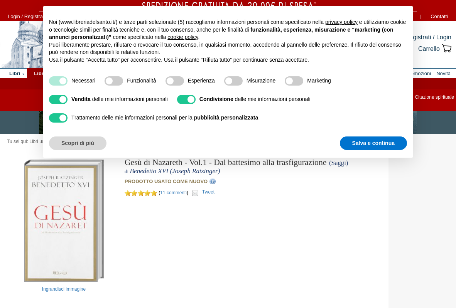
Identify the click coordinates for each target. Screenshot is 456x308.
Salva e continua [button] (373, 143)
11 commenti (173, 192)
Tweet (208, 192)
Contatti (439, 16)
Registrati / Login (428, 37)
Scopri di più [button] (77, 143)
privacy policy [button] (341, 22)
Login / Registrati (27, 16)
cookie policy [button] (182, 37)
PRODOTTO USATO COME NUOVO (166, 181)
